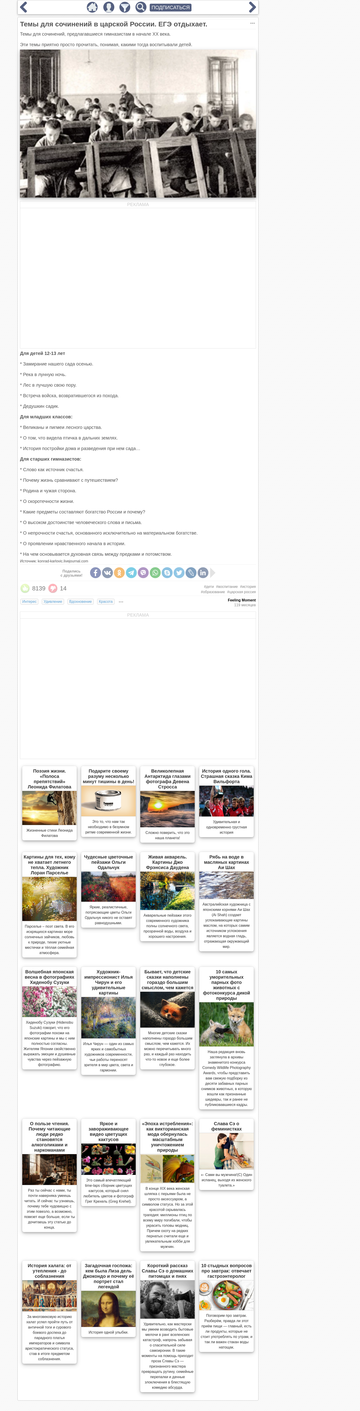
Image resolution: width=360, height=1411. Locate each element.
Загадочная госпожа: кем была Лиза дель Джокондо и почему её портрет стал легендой (108, 1276)
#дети (209, 587)
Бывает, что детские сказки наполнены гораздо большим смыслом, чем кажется (167, 979)
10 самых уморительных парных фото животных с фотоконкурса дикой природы (226, 985)
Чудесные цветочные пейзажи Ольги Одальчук (108, 862)
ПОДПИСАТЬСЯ (171, 7)
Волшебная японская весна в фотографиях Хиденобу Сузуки (49, 977)
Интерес (29, 602)
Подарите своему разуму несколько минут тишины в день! (108, 776)
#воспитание (227, 587)
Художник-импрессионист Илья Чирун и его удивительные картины (108, 982)
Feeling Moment (242, 600)
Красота (106, 602)
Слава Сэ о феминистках (226, 1126)
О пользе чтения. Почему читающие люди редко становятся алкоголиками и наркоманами (49, 1137)
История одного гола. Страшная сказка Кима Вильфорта (226, 776)
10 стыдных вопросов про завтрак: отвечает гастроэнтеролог (226, 1271)
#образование (213, 592)
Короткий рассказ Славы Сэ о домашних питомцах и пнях (167, 1271)
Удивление (53, 602)
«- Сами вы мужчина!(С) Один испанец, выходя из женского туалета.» (226, 1180)
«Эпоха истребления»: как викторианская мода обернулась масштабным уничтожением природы (167, 1137)
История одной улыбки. (109, 1332)
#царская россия (241, 592)
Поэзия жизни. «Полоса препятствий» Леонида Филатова (49, 778)
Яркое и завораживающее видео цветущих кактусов (109, 1131)
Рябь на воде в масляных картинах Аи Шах (226, 862)
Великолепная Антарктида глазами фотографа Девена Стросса (167, 778)
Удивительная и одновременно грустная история (226, 827)
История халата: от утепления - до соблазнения (49, 1271)
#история (248, 587)
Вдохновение (80, 602)
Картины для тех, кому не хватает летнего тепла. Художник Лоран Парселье (49, 864)
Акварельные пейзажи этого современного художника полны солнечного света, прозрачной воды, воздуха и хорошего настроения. (167, 925)
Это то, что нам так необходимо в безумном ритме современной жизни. (108, 827)
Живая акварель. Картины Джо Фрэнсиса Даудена (167, 862)
